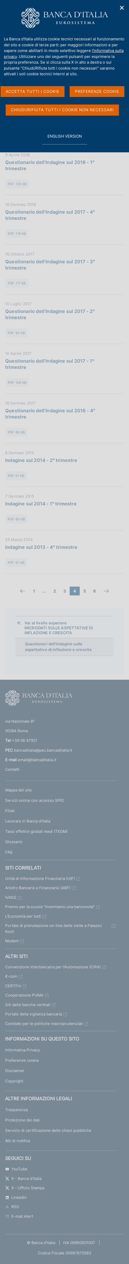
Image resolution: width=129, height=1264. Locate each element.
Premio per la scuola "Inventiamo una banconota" (50, 906)
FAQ (8, 852)
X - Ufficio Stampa (24, 1187)
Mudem (12, 940)
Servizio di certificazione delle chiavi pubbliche (48, 1130)
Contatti (12, 769)
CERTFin (13, 985)
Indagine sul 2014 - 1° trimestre (41, 503)
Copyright (14, 1081)
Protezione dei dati (22, 1120)
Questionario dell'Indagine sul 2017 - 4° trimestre (50, 215)
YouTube (16, 1168)
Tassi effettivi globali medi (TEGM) (36, 831)
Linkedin (16, 1197)
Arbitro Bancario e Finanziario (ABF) (37, 887)
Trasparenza (16, 1109)
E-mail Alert (19, 1216)
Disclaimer (15, 1070)
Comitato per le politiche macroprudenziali (44, 1023)
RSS (12, 1206)
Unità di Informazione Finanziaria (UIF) (40, 878)
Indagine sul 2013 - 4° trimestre (41, 547)
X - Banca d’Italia (23, 1178)
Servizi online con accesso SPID (34, 800)
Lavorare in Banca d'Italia (27, 821)
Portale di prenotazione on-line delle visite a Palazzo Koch (53, 928)
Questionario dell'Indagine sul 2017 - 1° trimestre (49, 364)
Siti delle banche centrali (27, 1004)
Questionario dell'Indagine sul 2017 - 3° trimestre (50, 265)
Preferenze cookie (22, 1060)
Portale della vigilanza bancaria (33, 1014)
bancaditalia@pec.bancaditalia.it (43, 750)
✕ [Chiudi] (122, 8)
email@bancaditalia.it (37, 759)
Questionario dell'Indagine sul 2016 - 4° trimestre (50, 414)
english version (64, 139)
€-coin (11, 976)
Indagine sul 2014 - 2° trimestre (41, 460)
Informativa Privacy (22, 1050)
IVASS (10, 897)
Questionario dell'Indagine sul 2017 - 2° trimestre (50, 314)
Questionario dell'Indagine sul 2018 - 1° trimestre (49, 165)
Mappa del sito (18, 790)
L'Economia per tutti (23, 916)
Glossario (13, 841)
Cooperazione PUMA (24, 995)
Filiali (10, 810)
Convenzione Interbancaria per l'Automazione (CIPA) (53, 966)
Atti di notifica (17, 1140)
